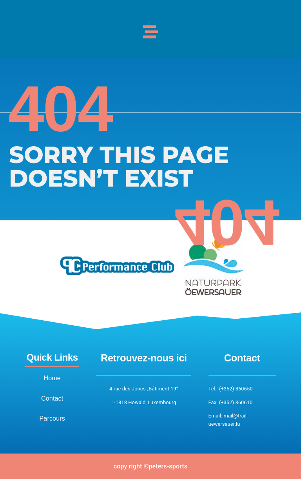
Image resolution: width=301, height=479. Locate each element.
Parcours (52, 418)
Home (52, 378)
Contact (52, 398)
